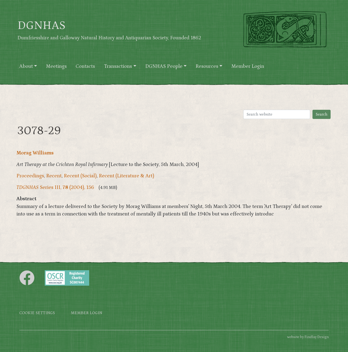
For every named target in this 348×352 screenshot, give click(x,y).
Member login (86, 313)
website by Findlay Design (308, 337)
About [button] (26, 66)
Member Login (247, 66)
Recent (54, 176)
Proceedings (30, 176)
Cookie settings (37, 313)
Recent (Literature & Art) (126, 176)
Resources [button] (207, 66)
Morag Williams (35, 153)
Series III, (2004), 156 (55, 187)
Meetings (56, 66)
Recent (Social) (80, 176)
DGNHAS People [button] (163, 66)
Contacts (85, 66)
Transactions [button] (118, 66)
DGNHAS (41, 25)
